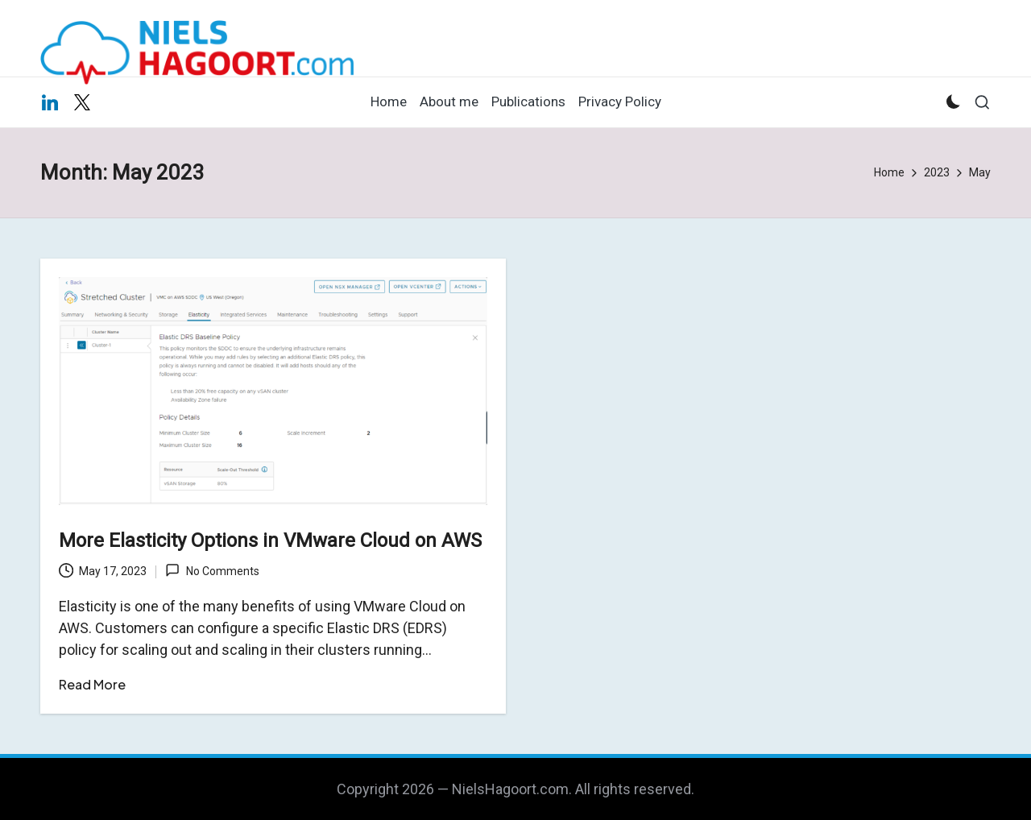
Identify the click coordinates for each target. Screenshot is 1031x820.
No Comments (212, 570)
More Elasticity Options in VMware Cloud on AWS (270, 540)
